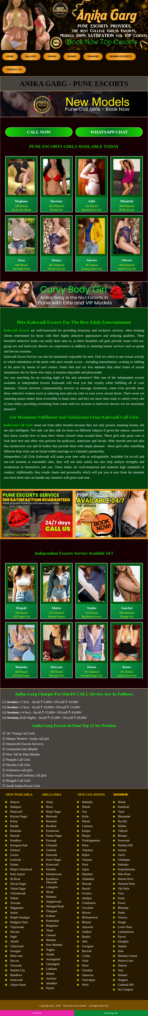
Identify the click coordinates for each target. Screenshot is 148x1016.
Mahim (122, 826)
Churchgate (88, 979)
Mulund (122, 975)
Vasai (121, 811)
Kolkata (50, 916)
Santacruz (87, 975)
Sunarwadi (16, 979)
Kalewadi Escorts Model (74, 1005)
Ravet (49, 806)
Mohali (50, 973)
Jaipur (85, 869)
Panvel (122, 936)
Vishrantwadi (18, 893)
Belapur (122, 835)
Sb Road (15, 878)
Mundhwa (16, 975)
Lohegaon (52, 887)
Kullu (85, 816)
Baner (72, 56)
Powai (121, 903)
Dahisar (122, 965)
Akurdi (14, 941)
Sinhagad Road (55, 906)
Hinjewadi (16, 811)
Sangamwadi (53, 901)
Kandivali (123, 806)
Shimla (86, 806)
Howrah (86, 883)
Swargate (15, 951)
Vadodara (87, 850)
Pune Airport (17, 874)
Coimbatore (89, 903)
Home (10, 56)
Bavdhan (51, 826)
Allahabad (88, 878)
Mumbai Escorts (120, 56)
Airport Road (18, 984)
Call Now (39, 132)
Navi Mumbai (54, 944)
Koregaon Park (19, 845)
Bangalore (52, 925)
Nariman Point (126, 883)
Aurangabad (53, 959)
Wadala (122, 946)
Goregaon (87, 946)
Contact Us (14, 69)
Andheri (87, 931)
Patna (85, 845)
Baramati (51, 821)
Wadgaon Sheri (19, 922)
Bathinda (87, 802)
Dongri (122, 922)
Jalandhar (51, 983)
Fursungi (51, 840)
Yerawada (16, 965)
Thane (49, 930)
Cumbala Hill (126, 984)
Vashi (85, 960)
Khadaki (51, 869)
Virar (121, 893)
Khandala (15, 830)
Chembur (87, 970)
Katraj (13, 821)
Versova (122, 917)
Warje (49, 802)
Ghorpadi (51, 845)
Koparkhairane (126, 869)
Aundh (52, 56)
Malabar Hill (125, 845)
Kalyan (122, 850)
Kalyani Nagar (18, 816)
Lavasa (14, 854)
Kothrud (15, 850)
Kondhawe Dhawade (52, 880)
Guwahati (87, 907)
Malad (121, 802)
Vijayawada (17, 927)
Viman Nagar (18, 888)
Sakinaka (123, 864)
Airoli (121, 854)
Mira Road (124, 874)
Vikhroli (123, 830)
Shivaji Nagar (18, 883)
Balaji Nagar (53, 811)
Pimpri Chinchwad (21, 869)
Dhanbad (87, 874)
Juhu (84, 941)
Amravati (87, 927)
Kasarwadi (52, 864)
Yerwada (15, 903)
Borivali (87, 951)
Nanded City (17, 970)
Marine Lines (125, 960)
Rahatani (51, 896)
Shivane (14, 931)
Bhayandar (124, 816)
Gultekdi (51, 850)
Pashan (14, 864)
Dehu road (16, 955)
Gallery (30, 56)
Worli (85, 984)
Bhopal (86, 835)
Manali (86, 821)
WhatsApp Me (111, 1013)
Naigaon (123, 979)
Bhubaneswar (90, 917)
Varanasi (87, 859)
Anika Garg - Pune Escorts (74, 84)
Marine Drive (126, 878)
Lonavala (15, 859)
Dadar (121, 912)
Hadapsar (15, 806)
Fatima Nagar (54, 835)
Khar (121, 951)
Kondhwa (15, 840)
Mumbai (51, 940)
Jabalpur (87, 898)
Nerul (85, 965)
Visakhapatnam (91, 840)
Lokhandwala (126, 931)
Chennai (51, 935)
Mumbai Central (127, 955)
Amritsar (51, 978)
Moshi (50, 891)
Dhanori (93, 56)
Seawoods (124, 840)
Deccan (14, 960)
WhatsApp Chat (109, 132)
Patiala (50, 988)
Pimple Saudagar (20, 917)
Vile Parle (123, 888)
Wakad (14, 898)
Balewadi (51, 816)
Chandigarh (53, 964)
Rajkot (86, 854)
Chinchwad (16, 946)
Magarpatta (16, 907)
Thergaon (51, 911)
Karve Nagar (53, 859)
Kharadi (14, 835)
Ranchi (86, 888)
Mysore (86, 912)
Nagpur (50, 949)
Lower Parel (125, 927)
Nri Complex (125, 989)
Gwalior (87, 893)
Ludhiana (51, 968)
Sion (120, 970)
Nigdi (13, 936)
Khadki (14, 826)
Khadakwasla (54, 874)
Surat (85, 864)
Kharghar (123, 941)
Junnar (14, 912)
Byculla (122, 821)
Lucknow (87, 826)
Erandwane (52, 830)
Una (84, 811)
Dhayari (14, 802)
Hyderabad (52, 920)
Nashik (50, 954)
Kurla (121, 898)
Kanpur (86, 830)
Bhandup (123, 907)
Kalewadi (51, 854)
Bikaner (86, 922)
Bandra (86, 936)
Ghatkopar (124, 859)
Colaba (86, 955)
